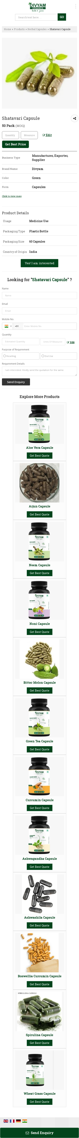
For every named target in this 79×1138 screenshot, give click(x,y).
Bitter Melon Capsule (40, 682)
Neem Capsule (39, 565)
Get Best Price (15, 144)
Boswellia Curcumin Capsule (39, 976)
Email (5, 304)
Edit (47, 135)
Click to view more (12, 196)
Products (19, 29)
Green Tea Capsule (39, 741)
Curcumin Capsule (40, 800)
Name (5, 288)
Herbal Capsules (37, 29)
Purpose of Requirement (15, 349)
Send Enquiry (40, 1133)
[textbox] (29, 135)
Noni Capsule (39, 624)
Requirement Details (13, 363)
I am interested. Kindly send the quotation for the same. (39, 371)
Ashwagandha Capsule (39, 859)
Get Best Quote (39, 455)
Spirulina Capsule (39, 1035)
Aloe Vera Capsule (39, 448)
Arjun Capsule (39, 506)
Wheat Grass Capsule (39, 1094)
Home (7, 29)
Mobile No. (8, 319)
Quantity (6, 334)
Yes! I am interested (39, 263)
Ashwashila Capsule (39, 917)
